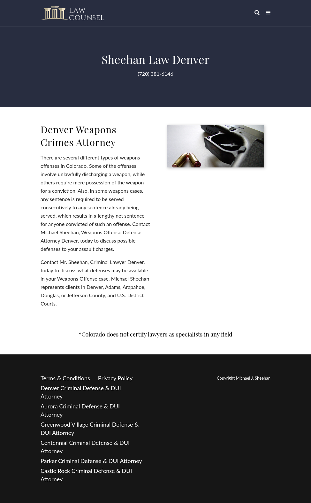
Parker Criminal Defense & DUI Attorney (91, 460)
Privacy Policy (115, 378)
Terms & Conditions (65, 378)
